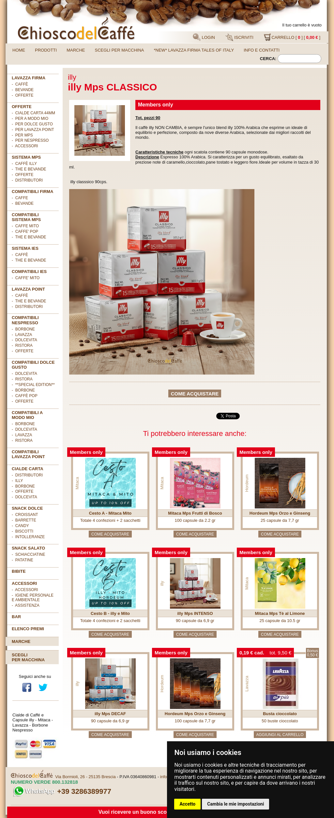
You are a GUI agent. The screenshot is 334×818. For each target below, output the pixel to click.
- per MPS (22, 135)
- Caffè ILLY (24, 163)
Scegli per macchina (119, 50)
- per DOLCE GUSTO (32, 124)
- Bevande (23, 90)
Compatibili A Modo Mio (27, 415)
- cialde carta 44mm (33, 113)
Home (18, 50)
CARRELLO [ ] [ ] (292, 37)
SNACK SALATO (28, 548)
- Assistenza (25, 605)
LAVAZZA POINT (28, 289)
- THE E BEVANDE (29, 237)
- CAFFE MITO (25, 226)
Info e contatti (262, 50)
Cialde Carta (27, 468)
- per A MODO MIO (30, 118)
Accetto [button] (187, 804)
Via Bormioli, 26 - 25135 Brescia (85, 776)
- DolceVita (24, 340)
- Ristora (22, 345)
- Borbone (23, 329)
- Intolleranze (28, 537)
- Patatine (22, 560)
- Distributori (27, 180)
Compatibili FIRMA (32, 191)
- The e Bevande (29, 169)
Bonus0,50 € (312, 653)
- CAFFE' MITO (25, 278)
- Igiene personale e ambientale (32, 597)
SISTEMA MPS (26, 157)
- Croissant (25, 514)
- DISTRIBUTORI (27, 475)
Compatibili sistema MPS (26, 217)
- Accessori (25, 589)
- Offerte (22, 174)
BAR (16, 616)
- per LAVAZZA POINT (33, 129)
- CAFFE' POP (25, 231)
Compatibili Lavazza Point (28, 454)
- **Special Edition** (33, 384)
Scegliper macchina (28, 657)
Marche (76, 50)
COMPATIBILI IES (29, 271)
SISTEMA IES (25, 248)
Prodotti (46, 50)
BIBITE (19, 571)
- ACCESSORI (25, 146)
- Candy (20, 525)
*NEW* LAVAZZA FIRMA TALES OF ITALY (194, 50)
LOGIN (204, 37)
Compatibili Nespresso (25, 320)
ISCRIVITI (239, 37)
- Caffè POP (25, 395)
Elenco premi (28, 628)
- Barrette (24, 520)
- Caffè (20, 84)
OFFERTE (22, 106)
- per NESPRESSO (30, 140)
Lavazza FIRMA (28, 77)
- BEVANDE (23, 203)
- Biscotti (22, 531)
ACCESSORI (24, 583)
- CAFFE (20, 198)
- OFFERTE (22, 95)
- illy (17, 480)
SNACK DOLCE (27, 508)
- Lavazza (22, 334)
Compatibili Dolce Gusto (33, 365)
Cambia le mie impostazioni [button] (235, 804)
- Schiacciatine (28, 554)
